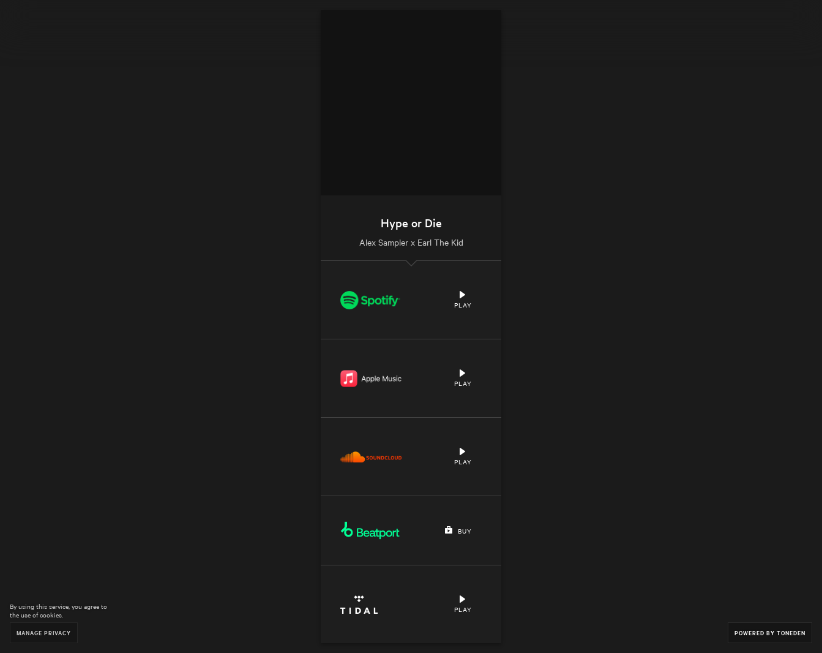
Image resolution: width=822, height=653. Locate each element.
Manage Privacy (44, 632)
